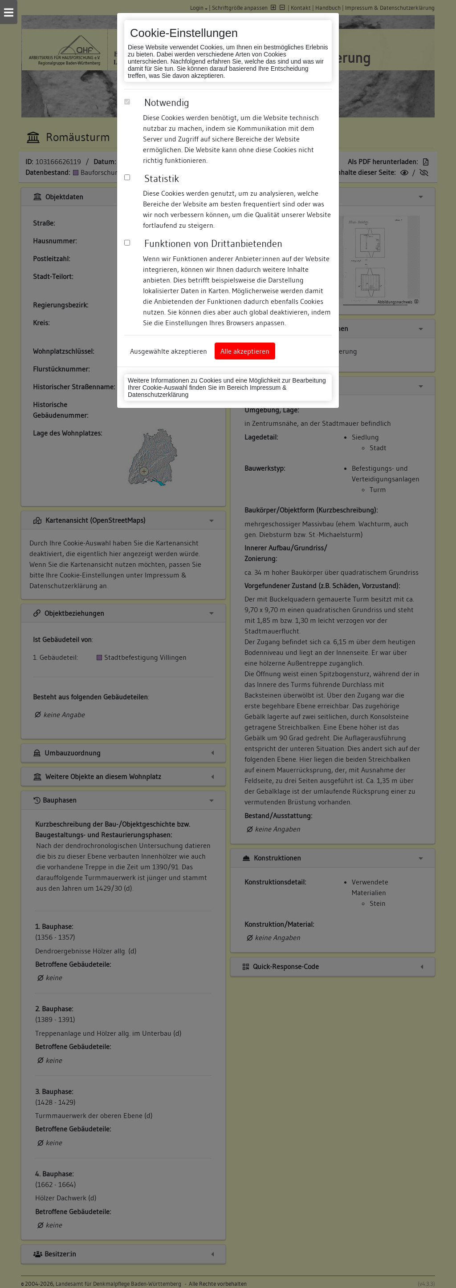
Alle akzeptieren (244, 351)
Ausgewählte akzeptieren (168, 351)
